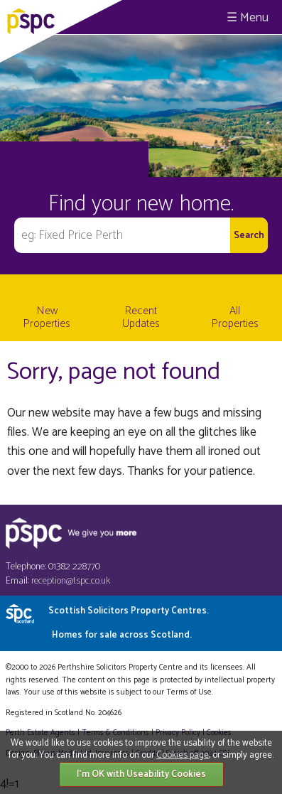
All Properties (235, 317)
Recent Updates (141, 317)
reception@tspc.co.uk (70, 581)
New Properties (46, 317)
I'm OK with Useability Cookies (141, 774)
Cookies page (182, 755)
